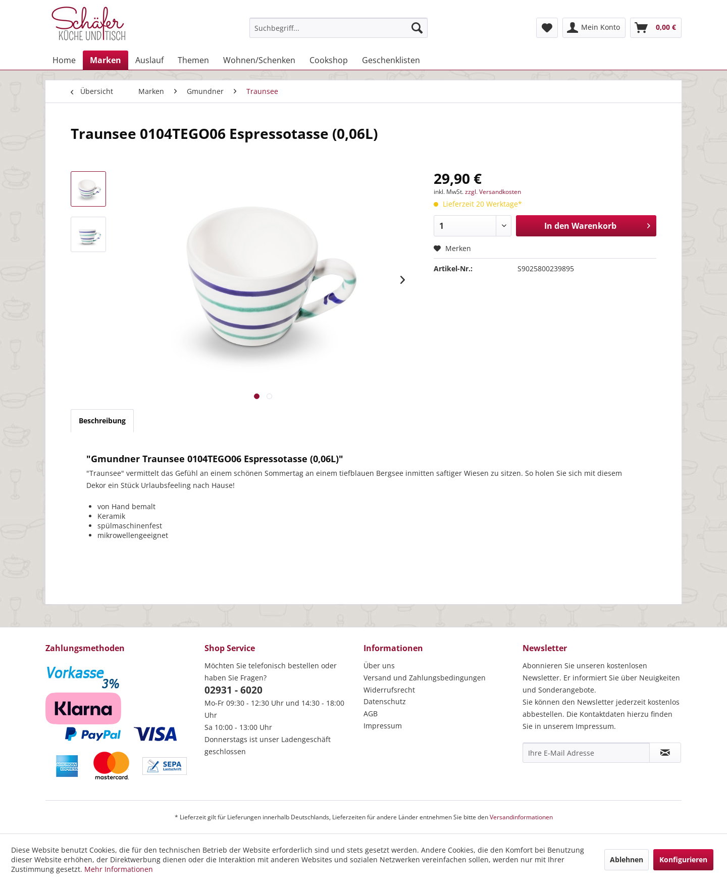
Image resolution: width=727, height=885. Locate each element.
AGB (371, 713)
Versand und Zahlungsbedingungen (425, 677)
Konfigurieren (683, 859)
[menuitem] (338, 28)
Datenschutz (385, 701)
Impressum (383, 725)
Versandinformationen (521, 817)
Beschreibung (102, 420)
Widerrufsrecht (389, 690)
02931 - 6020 (233, 690)
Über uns (379, 665)
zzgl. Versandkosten (493, 191)
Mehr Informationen (118, 869)
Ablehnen (626, 859)
